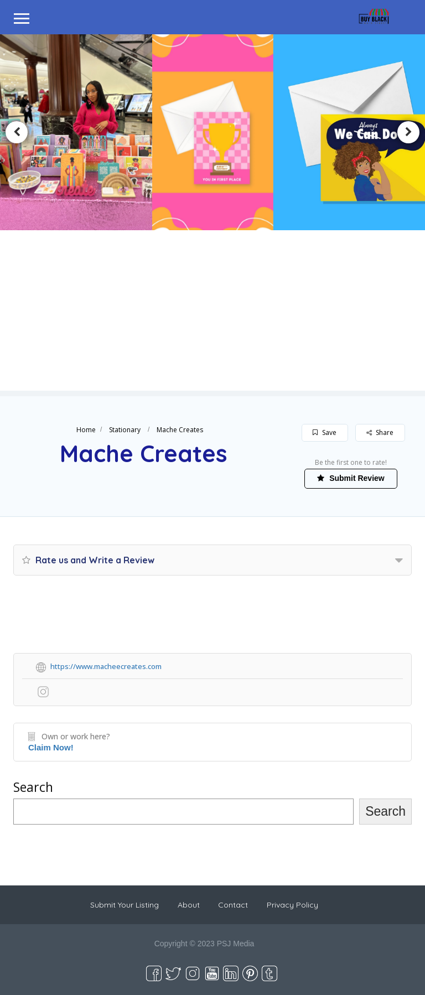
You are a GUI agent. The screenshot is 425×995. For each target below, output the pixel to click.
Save (324, 432)
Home (86, 429)
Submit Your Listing (124, 905)
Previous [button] (16, 132)
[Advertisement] (212, 313)
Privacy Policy (292, 905)
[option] (212, 132)
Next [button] (408, 132)
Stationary (125, 429)
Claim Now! (51, 747)
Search (33, 787)
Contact (233, 905)
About (189, 905)
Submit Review (350, 478)
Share (379, 432)
